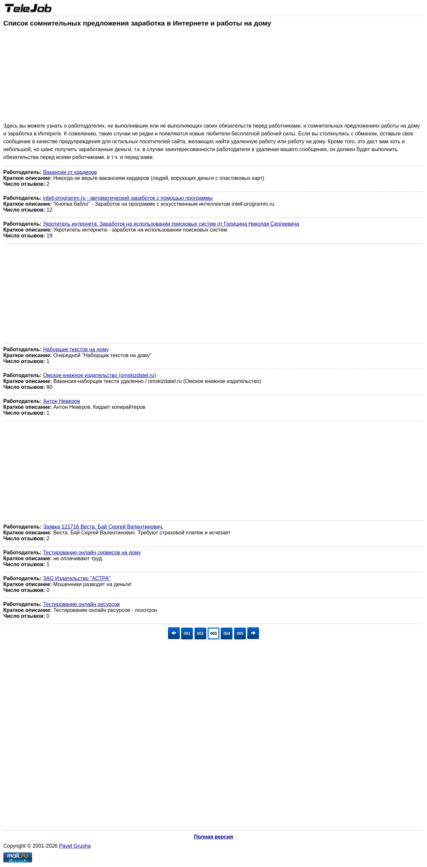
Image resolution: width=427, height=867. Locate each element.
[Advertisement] (199, 76)
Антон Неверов (61, 401)
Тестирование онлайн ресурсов (81, 604)
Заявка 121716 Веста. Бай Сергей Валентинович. (103, 526)
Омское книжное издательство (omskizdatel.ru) (99, 375)
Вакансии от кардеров (70, 172)
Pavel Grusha (75, 846)
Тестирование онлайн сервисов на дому (92, 552)
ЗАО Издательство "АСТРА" (76, 578)
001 (187, 633)
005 (240, 633)
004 (226, 633)
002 (200, 633)
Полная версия (213, 837)
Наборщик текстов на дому (76, 349)
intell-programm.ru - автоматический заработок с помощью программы (128, 198)
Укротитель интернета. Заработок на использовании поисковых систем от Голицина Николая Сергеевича (171, 224)
